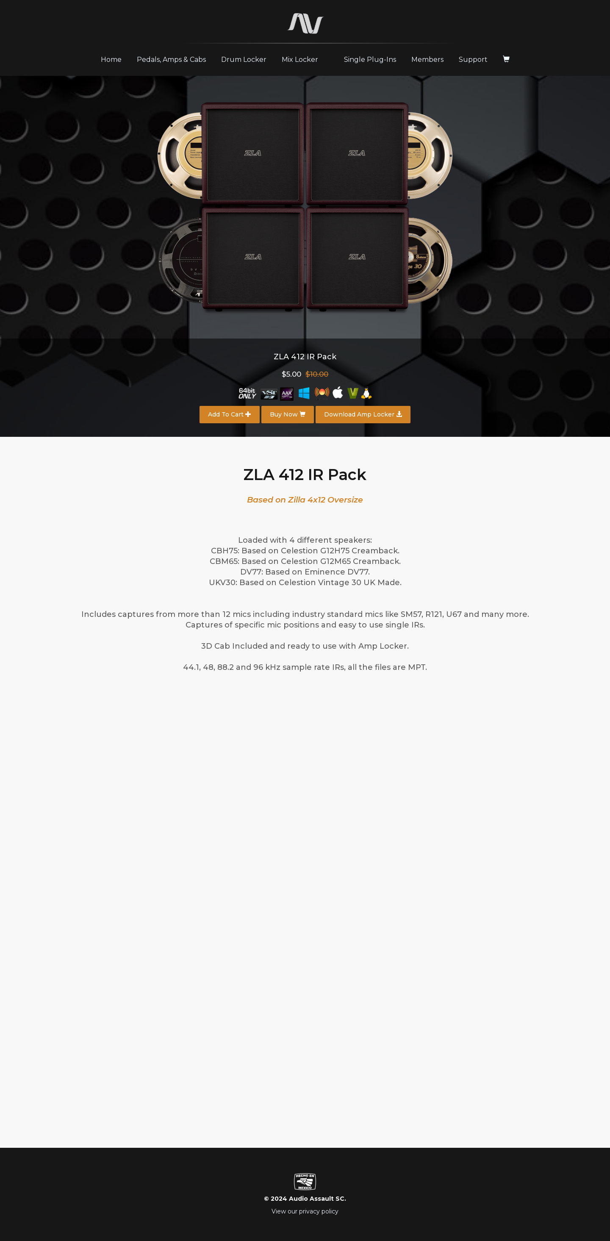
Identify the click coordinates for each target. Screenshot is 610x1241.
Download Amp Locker (363, 414)
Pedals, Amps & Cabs (171, 60)
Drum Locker (243, 60)
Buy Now (287, 414)
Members (427, 60)
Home (114, 59)
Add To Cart (229, 414)
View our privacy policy (305, 1211)
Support (473, 60)
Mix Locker (300, 60)
